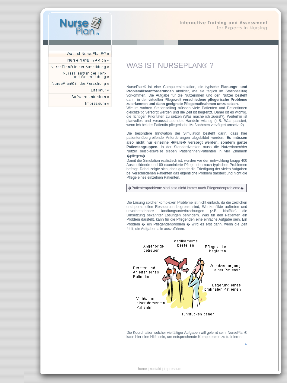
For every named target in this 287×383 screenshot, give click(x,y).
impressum (172, 369)
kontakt (155, 369)
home (142, 369)
